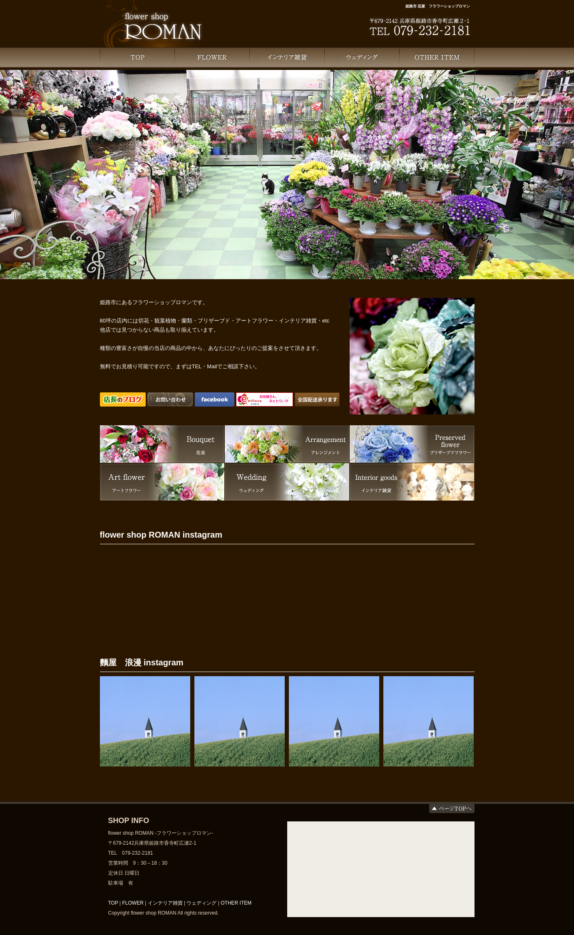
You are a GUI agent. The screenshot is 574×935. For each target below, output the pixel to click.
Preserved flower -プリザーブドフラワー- (412, 444)
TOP (137, 57)
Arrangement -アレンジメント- (287, 444)
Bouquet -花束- (162, 444)
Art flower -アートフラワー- (162, 482)
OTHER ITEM (437, 57)
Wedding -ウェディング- (287, 482)
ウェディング (362, 57)
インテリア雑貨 (287, 57)
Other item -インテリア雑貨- (412, 482)
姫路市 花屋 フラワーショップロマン (437, 6)
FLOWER (212, 57)
